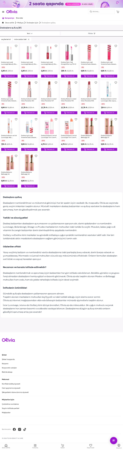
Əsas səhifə (9, 23)
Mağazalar (6, 412)
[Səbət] (118, 11)
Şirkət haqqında (8, 359)
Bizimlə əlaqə (7, 372)
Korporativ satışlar (9, 368)
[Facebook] (14, 429)
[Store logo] (11, 11)
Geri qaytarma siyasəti (11, 388)
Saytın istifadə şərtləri (10, 408)
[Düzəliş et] (9, 76)
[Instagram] (19, 429)
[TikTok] (24, 429)
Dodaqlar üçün (32, 23)
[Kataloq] (119, 446)
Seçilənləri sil (6, 39)
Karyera (5, 364)
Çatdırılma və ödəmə (10, 404)
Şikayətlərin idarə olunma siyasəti (15, 392)
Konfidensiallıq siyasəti (11, 384)
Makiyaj (20, 23)
